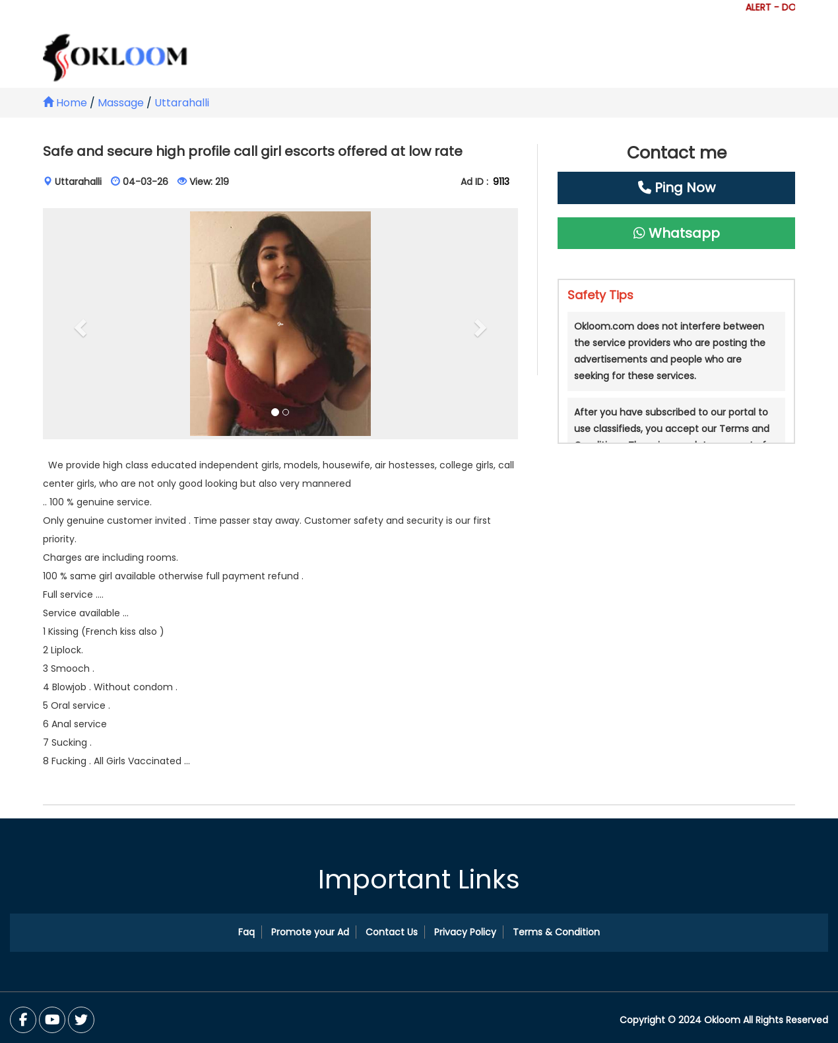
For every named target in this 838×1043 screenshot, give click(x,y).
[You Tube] (81, 1020)
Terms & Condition (556, 932)
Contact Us (392, 932)
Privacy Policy (465, 932)
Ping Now (676, 187)
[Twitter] (52, 1020)
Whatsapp (676, 233)
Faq (246, 932)
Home (65, 102)
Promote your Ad (310, 932)
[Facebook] (23, 1020)
